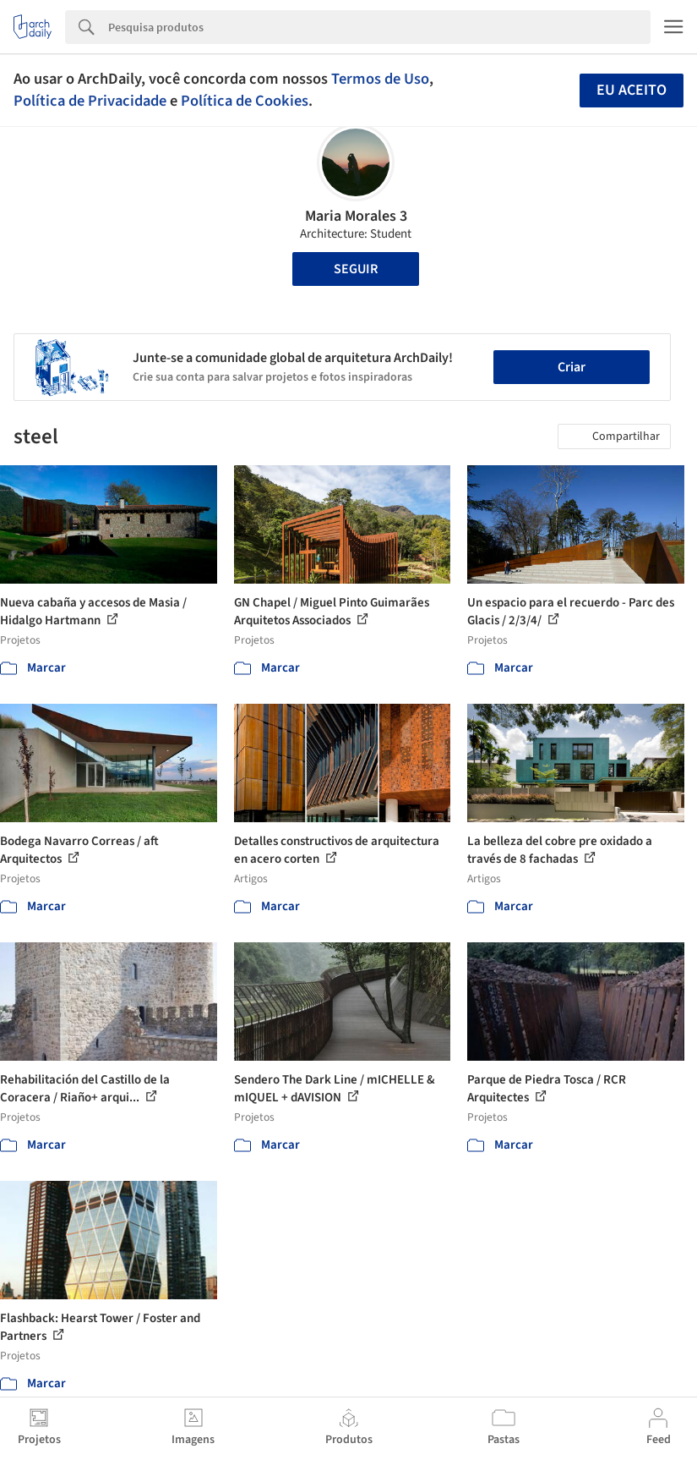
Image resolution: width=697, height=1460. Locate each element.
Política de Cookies (244, 101)
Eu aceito (631, 90)
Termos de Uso (380, 79)
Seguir (356, 269)
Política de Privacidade (90, 101)
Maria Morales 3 (356, 216)
